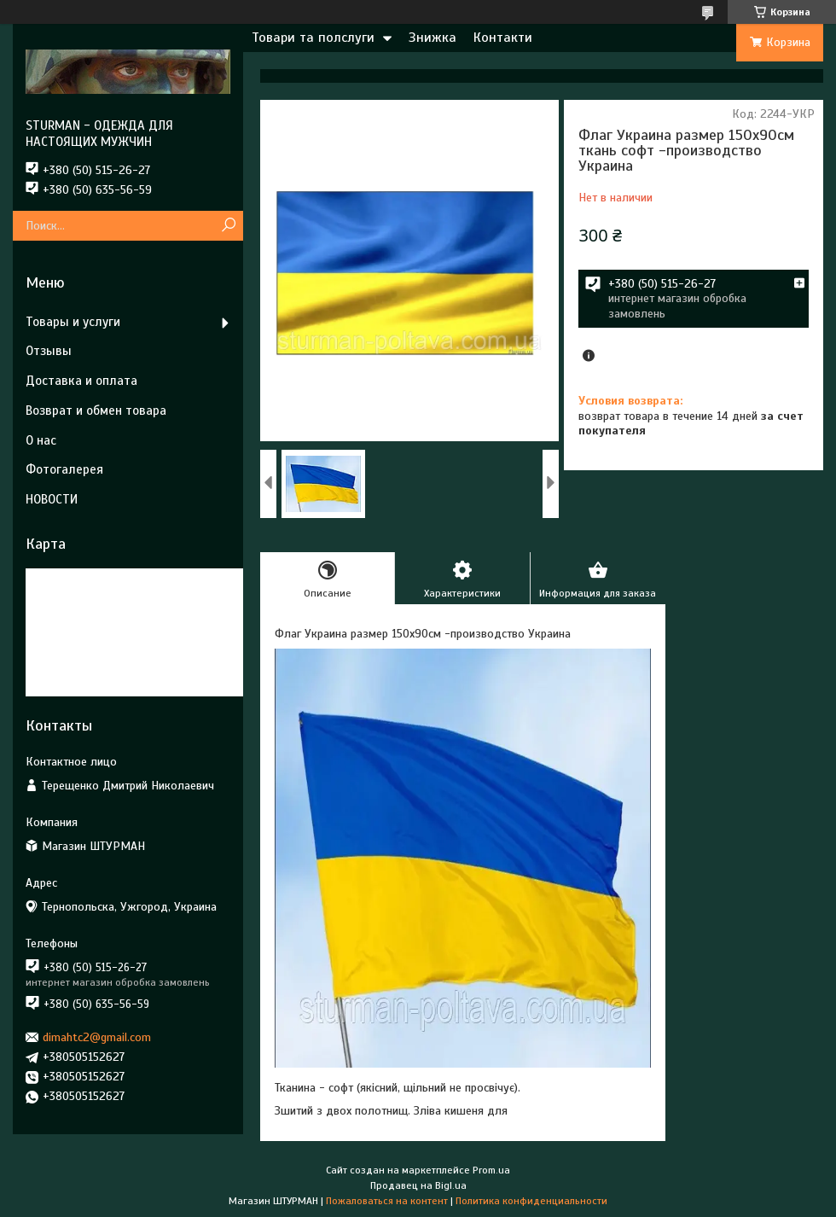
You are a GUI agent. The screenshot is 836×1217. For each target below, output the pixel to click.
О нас (41, 440)
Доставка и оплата (81, 380)
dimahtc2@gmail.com (97, 1037)
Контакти (502, 37)
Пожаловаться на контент (387, 1201)
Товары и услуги (73, 321)
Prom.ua (491, 1170)
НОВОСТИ (52, 499)
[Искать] (228, 226)
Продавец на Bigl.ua (418, 1185)
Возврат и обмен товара (96, 410)
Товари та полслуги (313, 37)
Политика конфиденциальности (531, 1201)
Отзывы (49, 350)
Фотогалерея (64, 469)
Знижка (432, 37)
